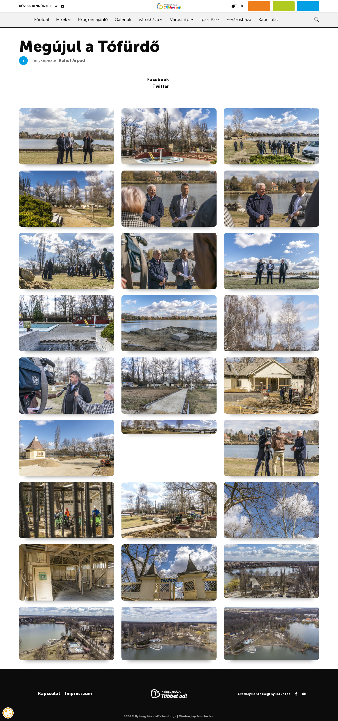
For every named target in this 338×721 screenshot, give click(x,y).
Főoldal (41, 19)
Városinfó (179, 19)
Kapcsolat (268, 19)
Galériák (123, 19)
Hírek (61, 19)
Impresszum (78, 693)
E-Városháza (239, 19)
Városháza (149, 19)
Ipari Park (209, 19)
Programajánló (93, 19)
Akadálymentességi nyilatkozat (264, 694)
